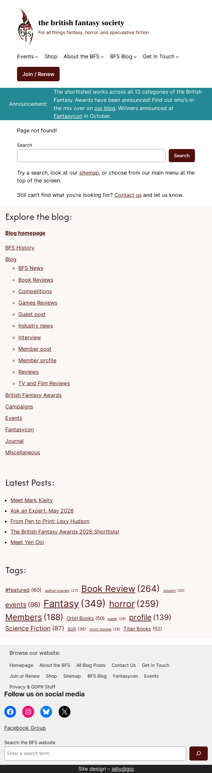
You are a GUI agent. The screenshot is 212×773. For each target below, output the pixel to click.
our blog (104, 108)
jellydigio (123, 768)
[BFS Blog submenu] (135, 56)
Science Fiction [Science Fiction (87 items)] (34, 628)
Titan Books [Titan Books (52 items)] (143, 629)
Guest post (32, 314)
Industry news (35, 325)
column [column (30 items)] (173, 591)
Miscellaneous (22, 452)
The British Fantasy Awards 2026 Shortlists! (64, 531)
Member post (34, 349)
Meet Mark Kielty (31, 500)
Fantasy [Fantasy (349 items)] (75, 603)
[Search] (198, 753)
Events (13, 418)
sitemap (89, 172)
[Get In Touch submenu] (177, 56)
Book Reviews (35, 279)
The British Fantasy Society (81, 22)
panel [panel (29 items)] (117, 619)
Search (24, 145)
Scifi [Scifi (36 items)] (76, 629)
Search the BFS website (29, 742)
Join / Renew (38, 74)
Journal (14, 441)
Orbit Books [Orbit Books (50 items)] (86, 618)
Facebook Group (25, 728)
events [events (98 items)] (22, 605)
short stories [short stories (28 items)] (104, 629)
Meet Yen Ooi (27, 542)
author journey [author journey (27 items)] (61, 591)
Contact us (128, 195)
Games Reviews (37, 302)
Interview (29, 337)
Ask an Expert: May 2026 (42, 510)
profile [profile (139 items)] (150, 617)
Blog (10, 259)
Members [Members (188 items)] (34, 617)
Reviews (28, 371)
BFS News (30, 268)
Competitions (35, 291)
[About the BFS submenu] (102, 56)
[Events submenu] (36, 56)
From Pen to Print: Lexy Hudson (49, 521)
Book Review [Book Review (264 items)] (120, 589)
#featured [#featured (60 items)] (23, 590)
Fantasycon (68, 116)
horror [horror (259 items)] (134, 604)
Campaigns (19, 406)
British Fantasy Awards (33, 395)
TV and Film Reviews (44, 383)
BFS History (19, 247)
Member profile (37, 360)
